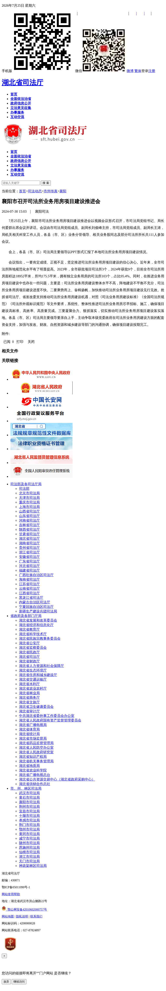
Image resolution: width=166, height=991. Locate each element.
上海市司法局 (29, 507)
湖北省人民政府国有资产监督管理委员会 (50, 720)
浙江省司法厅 (29, 552)
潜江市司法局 (29, 856)
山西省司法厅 (29, 511)
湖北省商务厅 (29, 697)
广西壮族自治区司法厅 (36, 575)
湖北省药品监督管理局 (36, 743)
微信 (100, 71)
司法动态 (35, 191)
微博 (130, 71)
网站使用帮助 (11, 894)
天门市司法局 (29, 861)
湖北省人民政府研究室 (36, 752)
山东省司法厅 (29, 516)
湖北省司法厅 (22, 82)
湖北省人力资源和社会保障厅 (41, 666)
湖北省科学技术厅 (33, 634)
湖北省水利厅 (29, 684)
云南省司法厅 (29, 588)
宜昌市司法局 (29, 811)
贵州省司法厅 (29, 547)
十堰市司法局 (29, 816)
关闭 (31, 342)
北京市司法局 (29, 493)
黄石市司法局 (29, 797)
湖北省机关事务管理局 (36, 761)
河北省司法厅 (29, 566)
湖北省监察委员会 (33, 647)
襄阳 (62, 191)
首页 (22, 191)
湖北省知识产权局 (33, 756)
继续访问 (19, 981)
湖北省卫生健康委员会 (36, 706)
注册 (151, 71)
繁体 (137, 71)
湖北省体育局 (29, 729)
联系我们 (36, 916)
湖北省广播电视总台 (34, 775)
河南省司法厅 (29, 520)
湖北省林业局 (29, 693)
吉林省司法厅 (29, 525)
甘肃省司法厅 (29, 534)
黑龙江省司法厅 (31, 597)
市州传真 (50, 191)
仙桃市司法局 (29, 852)
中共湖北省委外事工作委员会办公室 (46, 716)
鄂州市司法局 (29, 829)
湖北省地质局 (29, 766)
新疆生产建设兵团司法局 (38, 611)
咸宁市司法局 (29, 838)
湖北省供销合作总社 (34, 784)
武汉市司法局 (29, 793)
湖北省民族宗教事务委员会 (40, 638)
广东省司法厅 (29, 561)
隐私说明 (22, 916)
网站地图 (8, 916)
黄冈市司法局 (29, 834)
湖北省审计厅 (29, 711)
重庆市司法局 (29, 502)
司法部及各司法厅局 (26, 484)
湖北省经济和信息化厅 (36, 625)
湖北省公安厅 (29, 643)
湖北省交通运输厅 (33, 679)
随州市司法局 (29, 843)
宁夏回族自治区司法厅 (36, 607)
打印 (20, 342)
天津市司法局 (29, 498)
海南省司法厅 (29, 579)
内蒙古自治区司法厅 (34, 602)
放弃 (6, 981)
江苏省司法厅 (29, 584)
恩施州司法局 (29, 847)
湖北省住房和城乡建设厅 (38, 675)
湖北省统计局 (29, 734)
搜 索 (46, 183)
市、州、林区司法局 (26, 788)
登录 (144, 71)
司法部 (24, 488)
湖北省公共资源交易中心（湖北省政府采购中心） (57, 779)
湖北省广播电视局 (33, 725)
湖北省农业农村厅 (33, 688)
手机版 (38, 71)
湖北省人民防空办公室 (36, 747)
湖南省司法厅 (29, 543)
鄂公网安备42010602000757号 (24, 909)
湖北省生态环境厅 (33, 670)
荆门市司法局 (29, 825)
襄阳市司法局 (29, 802)
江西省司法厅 (29, 593)
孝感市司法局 (29, 820)
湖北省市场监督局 (33, 738)
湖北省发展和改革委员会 (38, 620)
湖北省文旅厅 (29, 702)
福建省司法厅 (29, 570)
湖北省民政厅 (29, 652)
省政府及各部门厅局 (26, 616)
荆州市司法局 (29, 806)
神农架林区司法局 (33, 865)
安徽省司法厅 (29, 557)
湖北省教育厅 (29, 629)
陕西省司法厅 (29, 529)
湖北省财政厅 (29, 661)
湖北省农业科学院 (33, 770)
